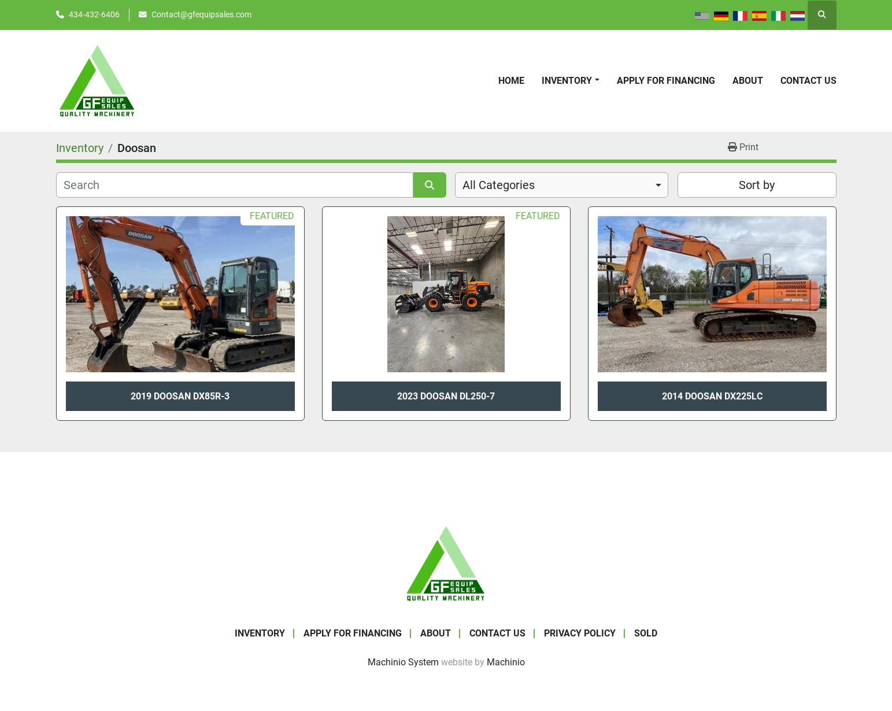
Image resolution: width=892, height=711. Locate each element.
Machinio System (403, 662)
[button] (570, 81)
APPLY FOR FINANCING (666, 80)
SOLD (645, 633)
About (747, 80)
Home (511, 80)
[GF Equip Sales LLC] (446, 562)
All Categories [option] (498, 185)
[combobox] (561, 185)
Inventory (567, 80)
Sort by (757, 185)
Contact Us (808, 80)
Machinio (506, 662)
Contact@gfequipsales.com (201, 14)
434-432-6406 (94, 14)
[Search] (235, 185)
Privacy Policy (580, 633)
